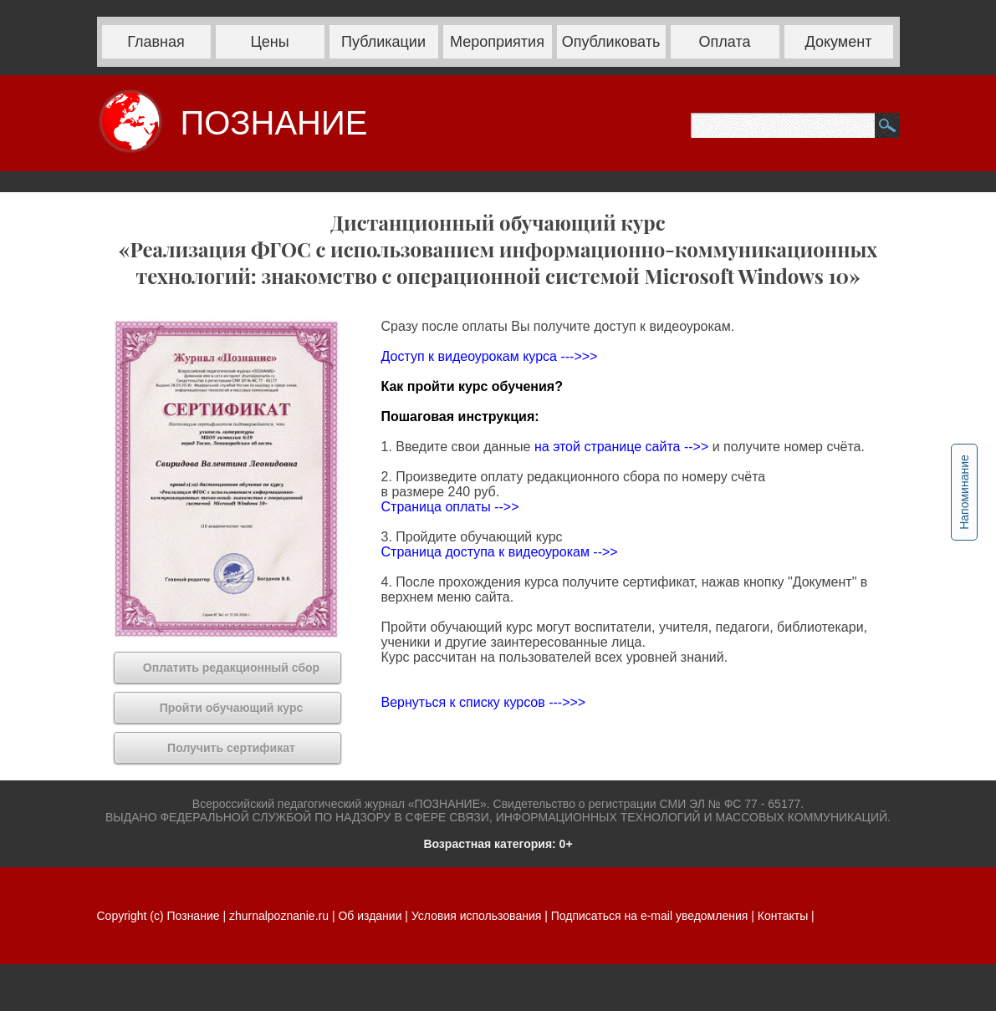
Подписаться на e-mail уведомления (649, 915)
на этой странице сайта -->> (623, 446)
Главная (156, 41)
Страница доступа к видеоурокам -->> (499, 552)
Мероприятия (497, 41)
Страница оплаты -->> (450, 507)
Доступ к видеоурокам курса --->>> (489, 356)
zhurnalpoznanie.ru (280, 915)
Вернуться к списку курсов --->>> (483, 702)
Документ (838, 41)
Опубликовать (611, 41)
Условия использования (476, 915)
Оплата (725, 41)
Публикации (383, 41)
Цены (269, 41)
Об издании (369, 915)
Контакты (783, 915)
